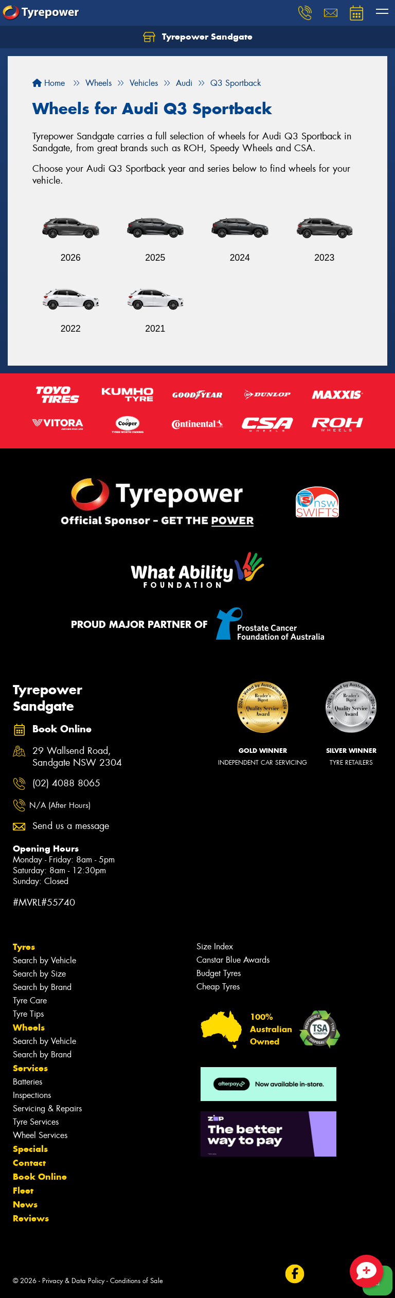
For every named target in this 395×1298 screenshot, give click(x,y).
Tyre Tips (28, 1013)
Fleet (23, 1190)
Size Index (214, 946)
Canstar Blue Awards (233, 959)
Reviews (31, 1218)
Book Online (40, 1176)
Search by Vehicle (44, 960)
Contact (29, 1162)
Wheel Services (40, 1135)
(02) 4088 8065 (66, 783)
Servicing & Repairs (47, 1108)
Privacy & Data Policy (73, 1280)
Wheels (29, 1027)
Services (30, 1068)
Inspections (32, 1095)
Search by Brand (42, 987)
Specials (30, 1149)
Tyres (24, 946)
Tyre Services (36, 1121)
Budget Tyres (218, 973)
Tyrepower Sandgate (198, 37)
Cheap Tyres (218, 986)
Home (48, 83)
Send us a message (70, 826)
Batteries (27, 1081)
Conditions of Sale (136, 1280)
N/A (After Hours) (60, 805)
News (25, 1204)
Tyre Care (30, 1000)
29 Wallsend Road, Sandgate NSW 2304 (77, 757)
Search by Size (39, 973)
